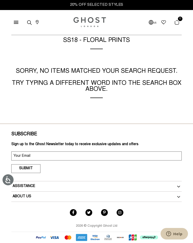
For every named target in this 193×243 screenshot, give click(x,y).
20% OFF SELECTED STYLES (96, 5)
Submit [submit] (26, 168)
